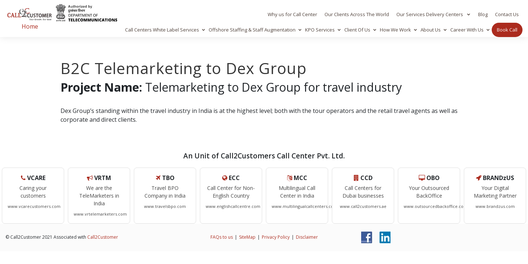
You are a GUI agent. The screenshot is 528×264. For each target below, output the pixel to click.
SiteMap (247, 237)
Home (30, 26)
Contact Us (507, 14)
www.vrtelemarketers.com (100, 214)
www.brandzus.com (495, 206)
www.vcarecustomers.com (34, 206)
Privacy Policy (276, 237)
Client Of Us (357, 29)
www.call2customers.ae (363, 206)
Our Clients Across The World (356, 14)
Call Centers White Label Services (162, 29)
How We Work (395, 29)
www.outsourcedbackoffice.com (435, 206)
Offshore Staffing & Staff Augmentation (252, 29)
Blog (483, 14)
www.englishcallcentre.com (233, 206)
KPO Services (320, 29)
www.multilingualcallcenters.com (304, 206)
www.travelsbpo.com (165, 206)
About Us (431, 29)
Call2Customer (102, 237)
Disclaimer (307, 237)
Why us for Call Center (292, 14)
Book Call (507, 29)
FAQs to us (221, 237)
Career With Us (467, 29)
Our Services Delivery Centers (430, 14)
